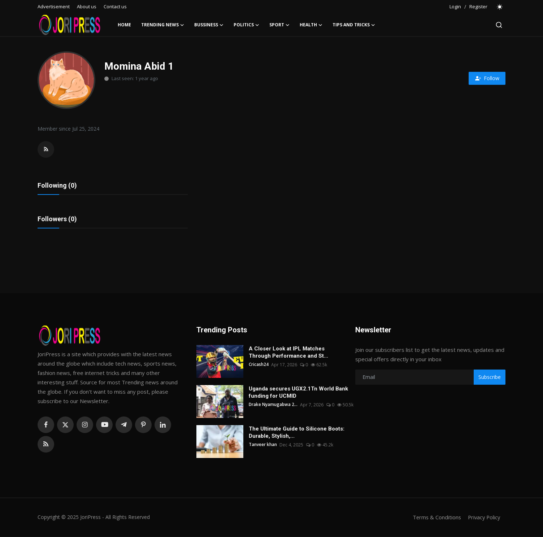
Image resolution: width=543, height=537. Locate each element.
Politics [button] (246, 24)
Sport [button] (279, 24)
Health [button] (311, 24)
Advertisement (54, 6)
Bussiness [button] (208, 24)
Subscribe (489, 377)
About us (86, 6)
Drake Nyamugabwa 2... (273, 405)
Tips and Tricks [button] (354, 24)
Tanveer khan (263, 445)
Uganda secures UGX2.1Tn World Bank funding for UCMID (298, 393)
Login (455, 6)
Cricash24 (259, 365)
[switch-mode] (500, 7)
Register (478, 6)
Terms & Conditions (434, 517)
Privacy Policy (483, 517)
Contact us (115, 6)
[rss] (46, 445)
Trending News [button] (162, 24)
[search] (498, 24)
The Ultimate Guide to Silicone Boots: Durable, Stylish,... (296, 433)
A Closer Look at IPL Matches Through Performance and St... (288, 353)
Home (124, 25)
